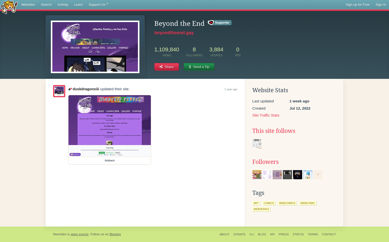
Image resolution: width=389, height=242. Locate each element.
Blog (262, 234)
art (256, 203)
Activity (63, 4)
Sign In (381, 4)
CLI (252, 234)
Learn (78, 4)
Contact (329, 234)
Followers (265, 162)
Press (284, 234)
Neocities (59, 234)
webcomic (307, 203)
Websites (28, 4)
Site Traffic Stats (265, 115)
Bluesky (115, 234)
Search (46, 4)
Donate (239, 234)
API (272, 234)
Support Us (98, 5)
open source (80, 234)
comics (269, 203)
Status (298, 234)
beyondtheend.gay (174, 32)
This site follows (273, 131)
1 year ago (231, 89)
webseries (261, 209)
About (225, 234)
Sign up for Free (358, 4)
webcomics (287, 203)
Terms (313, 234)
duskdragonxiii (83, 89)
